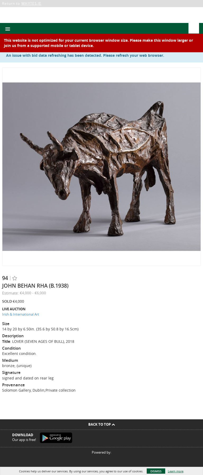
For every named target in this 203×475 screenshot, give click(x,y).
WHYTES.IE (31, 3)
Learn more (175, 471)
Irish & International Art (20, 314)
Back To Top (101, 424)
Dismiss (156, 471)
